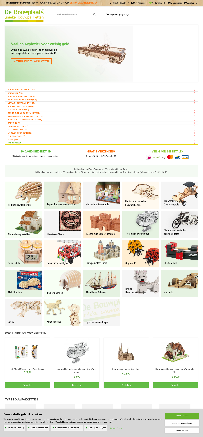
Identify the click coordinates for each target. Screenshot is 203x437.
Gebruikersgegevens (39, 428)
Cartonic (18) (14, 123)
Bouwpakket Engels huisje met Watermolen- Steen (175, 370)
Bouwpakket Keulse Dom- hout (126, 369)
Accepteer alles (182, 416)
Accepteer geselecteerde (182, 423)
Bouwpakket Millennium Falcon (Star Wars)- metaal (77, 370)
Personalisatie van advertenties (68, 428)
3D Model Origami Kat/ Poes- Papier (27, 369)
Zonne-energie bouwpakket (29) (24, 113)
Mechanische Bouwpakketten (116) (25, 116)
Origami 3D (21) (15, 93)
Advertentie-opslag (16, 428)
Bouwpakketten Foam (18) (21, 106)
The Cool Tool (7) (16, 136)
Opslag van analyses (97, 428)
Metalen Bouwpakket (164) (21, 103)
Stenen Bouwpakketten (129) (22, 100)
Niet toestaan (181, 430)
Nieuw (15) (13, 140)
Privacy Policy (116, 428)
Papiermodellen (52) (18, 126)
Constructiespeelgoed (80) (21, 90)
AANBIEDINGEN (14, 143)
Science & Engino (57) (18, 110)
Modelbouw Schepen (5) (20, 133)
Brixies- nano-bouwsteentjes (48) (25, 120)
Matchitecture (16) (17, 130)
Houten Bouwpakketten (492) (22, 96)
